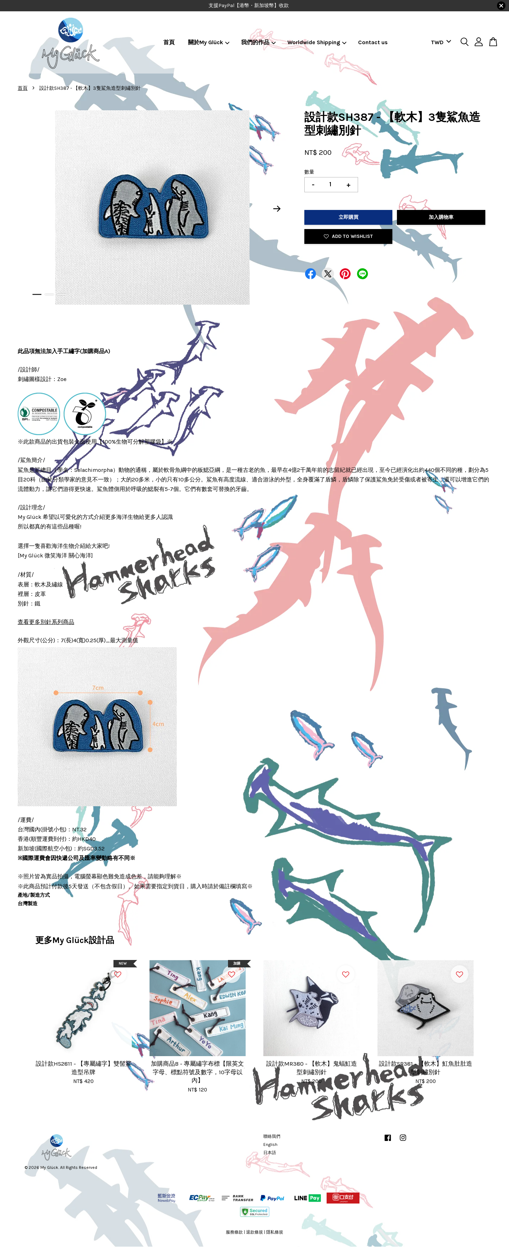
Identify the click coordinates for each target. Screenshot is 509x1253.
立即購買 (348, 217)
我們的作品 (258, 42)
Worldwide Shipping (317, 42)
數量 (309, 172)
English (270, 1144)
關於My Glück (209, 42)
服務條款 (234, 1232)
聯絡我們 (271, 1136)
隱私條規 (274, 1232)
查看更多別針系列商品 (46, 622)
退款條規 (254, 1232)
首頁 (169, 42)
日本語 (269, 1152)
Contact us (373, 42)
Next (277, 209)
